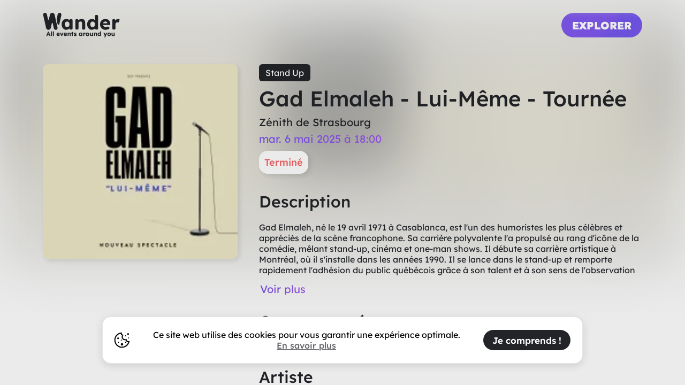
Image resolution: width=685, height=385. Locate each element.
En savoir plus (306, 345)
